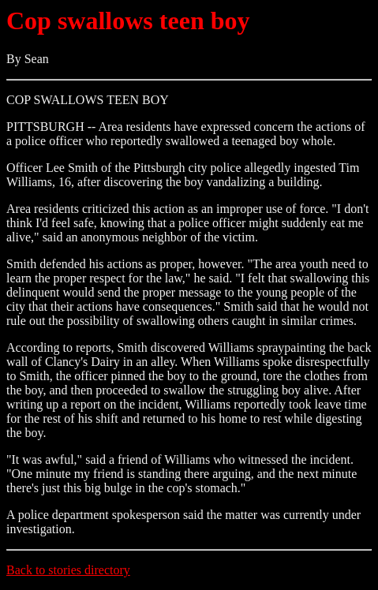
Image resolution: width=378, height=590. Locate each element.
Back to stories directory (68, 570)
